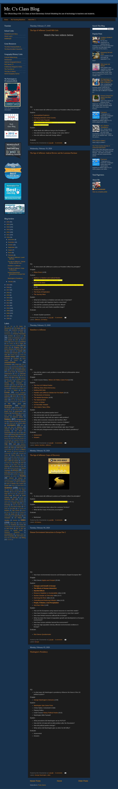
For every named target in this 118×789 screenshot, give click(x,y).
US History (44, 319)
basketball (23, 341)
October (10, 244)
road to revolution (21, 481)
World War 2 (15, 537)
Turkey (6, 514)
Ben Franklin (10, 343)
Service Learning (14, 489)
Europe (37, 642)
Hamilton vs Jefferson (38, 330)
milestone (9, 451)
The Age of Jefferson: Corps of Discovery (45, 455)
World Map (7, 537)
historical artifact (18, 417)
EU (22, 390)
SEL (5, 489)
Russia (6, 485)
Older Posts (83, 781)
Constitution (7, 364)
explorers (7, 396)
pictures (15, 470)
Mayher (12, 446)
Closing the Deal (39, 289)
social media (21, 493)
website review (18, 530)
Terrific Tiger (21, 504)
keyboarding (7, 432)
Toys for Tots (9, 512)
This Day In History (10, 71)
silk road (21, 491)
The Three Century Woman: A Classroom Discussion (101, 146)
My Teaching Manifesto (18, 19)
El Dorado (21, 384)
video (48, 775)
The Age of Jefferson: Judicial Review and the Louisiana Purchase (53, 153)
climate (22, 354)
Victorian (15, 520)
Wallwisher (23, 526)
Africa (21, 332)
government (18, 411)
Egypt (13, 384)
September (11, 247)
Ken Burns (18, 430)
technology (7, 504)
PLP (23, 470)
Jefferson (37, 319)
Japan (12, 427)
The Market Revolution (41, 397)
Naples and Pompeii (48, 580)
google (22, 409)
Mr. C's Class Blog (21, 8)
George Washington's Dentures (44, 700)
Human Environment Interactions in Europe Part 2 (48, 532)
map (6, 444)
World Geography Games (11, 73)
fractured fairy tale (14, 401)
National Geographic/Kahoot (12, 62)
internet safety (22, 423)
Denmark (23, 373)
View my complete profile (99, 192)
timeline (6, 510)
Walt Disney (9, 528)
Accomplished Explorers (41, 115)
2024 (8, 227)
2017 (8, 290)
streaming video (9, 499)
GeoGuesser (8, 59)
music (6, 459)
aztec (16, 340)
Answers (36, 437)
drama (13, 379)
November (11, 242)
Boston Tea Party (21, 349)
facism (14, 396)
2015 (8, 295)
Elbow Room (38, 272)
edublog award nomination (13, 383)
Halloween (19, 415)
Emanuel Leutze (15, 386)
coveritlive (21, 366)
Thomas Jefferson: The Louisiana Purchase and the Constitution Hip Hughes (58, 285)
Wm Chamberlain (99, 189)
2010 (8, 308)
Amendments (7, 333)
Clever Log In (8, 36)
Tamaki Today (16, 503)
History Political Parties (50, 712)
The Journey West (40, 294)
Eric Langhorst (20, 388)
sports (21, 497)
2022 (8, 232)
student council (14, 501)
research (20, 478)
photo (5, 468)
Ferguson (12, 398)
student (6, 501)
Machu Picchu (20, 442)
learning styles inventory (17, 434)
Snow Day (12, 493)
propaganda (7, 476)
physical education (14, 468)
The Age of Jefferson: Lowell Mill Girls (44, 30)
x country (9, 539)
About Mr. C (32, 19)
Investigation (11, 425)
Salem (13, 485)
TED (14, 504)
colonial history (9, 356)
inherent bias (12, 423)
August (10, 250)
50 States (19, 326)
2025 (8, 224)
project (22, 474)
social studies (8, 495)
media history (20, 447)
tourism (24, 510)
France (24, 401)
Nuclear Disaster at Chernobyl (43, 595)
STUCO (21, 499)
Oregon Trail (7, 464)
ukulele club (14, 514)
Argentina (18, 335)
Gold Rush (15, 409)
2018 (8, 287)
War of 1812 (19, 528)
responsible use (8, 480)
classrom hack (14, 354)
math (14, 444)
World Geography (9, 536)
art (25, 336)
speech (15, 497)
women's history (20, 534)
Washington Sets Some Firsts (43, 705)
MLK (14, 453)
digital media (14, 377)
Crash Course (15, 368)
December (11, 239)
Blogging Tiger (18, 347)
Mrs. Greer (21, 457)
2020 (8, 237)
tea (23, 502)
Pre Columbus (20, 472)
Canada (20, 351)
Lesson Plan (14, 436)
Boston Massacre (9, 349)
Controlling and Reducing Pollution (45, 600)
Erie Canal (7, 390)
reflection (11, 478)
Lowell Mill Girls (9, 442)
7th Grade (17, 328)
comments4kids (9, 362)
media (12, 447)
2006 (8, 318)
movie (6, 455)
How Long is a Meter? (98, 140)
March (10, 252)
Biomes (13, 345)
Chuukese (15, 352)
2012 (8, 303)
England (13, 388)
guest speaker (8, 415)
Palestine (6, 466)
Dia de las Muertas (12, 375)
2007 (8, 316)
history (7, 419)
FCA (20, 396)
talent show (7, 502)
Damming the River (40, 598)
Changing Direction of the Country (45, 118)
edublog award (19, 381)
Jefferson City (8, 429)
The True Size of (9, 69)
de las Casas (11, 371)
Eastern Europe (21, 379)
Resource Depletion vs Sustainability (45, 593)
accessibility (7, 332)
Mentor (17, 449)
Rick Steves (17, 480)
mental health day (8, 449)
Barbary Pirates (14, 341)
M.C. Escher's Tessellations (104, 126)
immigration (19, 419)
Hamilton (42, 445)
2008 (8, 313)
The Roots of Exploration (42, 292)
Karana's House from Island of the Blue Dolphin (106, 97)
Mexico (23, 449)
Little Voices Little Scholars (17, 438)
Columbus (16, 358)
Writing (23, 537)
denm (16, 373)
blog (18, 345)
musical (22, 459)
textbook (6, 506)
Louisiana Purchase (19, 440)
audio (24, 338)
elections (6, 386)
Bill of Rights (19, 343)
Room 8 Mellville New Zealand (15, 483)
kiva (20, 432)
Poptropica (103, 112)
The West (12, 508)
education (7, 384)
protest (15, 476)
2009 (8, 310)
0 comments (58, 143)
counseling (13, 366)
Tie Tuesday (21, 508)
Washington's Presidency (39, 652)
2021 (8, 234)
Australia (10, 340)
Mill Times (37, 125)
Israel (5, 427)
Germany (17, 407)
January (10, 281)
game (19, 403)
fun (9, 403)
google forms (8, 411)
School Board (20, 485)
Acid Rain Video (39, 605)
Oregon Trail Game (19, 464)
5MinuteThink (8, 328)
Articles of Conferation (14, 338)
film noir (13, 399)
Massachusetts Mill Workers (43, 122)
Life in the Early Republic (42, 120)
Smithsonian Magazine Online (13, 66)
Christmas (7, 352)
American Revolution (19, 334)
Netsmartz (23, 460)
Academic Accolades (17, 330)
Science (8, 487)
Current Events (21, 370)
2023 (8, 229)
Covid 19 (6, 368)
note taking (15, 462)
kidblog (15, 432)
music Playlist (14, 459)
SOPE (17, 495)
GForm (24, 407)
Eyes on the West (39, 282)
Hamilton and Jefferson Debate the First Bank (48, 392)
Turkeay (22, 512)
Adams (37, 445)
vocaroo (21, 524)
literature (6, 438)
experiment (21, 394)
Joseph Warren (19, 429)
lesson (6, 436)
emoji (7, 388)
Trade (16, 512)
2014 (8, 297)
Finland (19, 399)
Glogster (8, 409)
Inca (5, 421)
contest (17, 364)
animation (10, 336)
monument (21, 453)
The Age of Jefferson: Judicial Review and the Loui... (16, 262)
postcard (12, 472)
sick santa (14, 491)
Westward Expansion (12, 532)
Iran (22, 425)
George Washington (41, 775)
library (22, 436)
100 (11, 326)
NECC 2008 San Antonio (11, 460)
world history (20, 536)
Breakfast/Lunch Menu (11, 34)
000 (5, 326)
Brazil (13, 351)
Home (6, 19)
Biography (6, 345)
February (11, 255)
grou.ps (22, 413)
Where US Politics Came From (58, 380)
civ (20, 352)
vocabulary (13, 524)
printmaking (7, 474)
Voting (17, 526)
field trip (19, 398)
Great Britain (15, 413)
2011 (8, 305)
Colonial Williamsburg (10, 57)
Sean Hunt (21, 488)
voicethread (7, 526)
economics (9, 381)
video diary (13, 523)
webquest (6, 530)
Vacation (7, 520)
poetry (6, 472)
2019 (8, 285)
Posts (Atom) (42, 785)
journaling (7, 430)
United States (18, 516)
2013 (8, 300)
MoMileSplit (7, 38)
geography (8, 405)
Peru (22, 466)
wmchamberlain (8, 534)
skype (6, 493)
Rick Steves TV (8, 64)
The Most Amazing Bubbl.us (12, 47)
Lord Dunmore (8, 440)
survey (22, 501)
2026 (8, 222)
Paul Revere (15, 466)
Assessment (38, 435)
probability (15, 474)
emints (24, 386)
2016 (8, 292)
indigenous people (14, 421)
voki (13, 526)
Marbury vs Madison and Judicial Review (47, 278)
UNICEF (22, 514)
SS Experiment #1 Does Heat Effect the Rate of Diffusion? (106, 80)
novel (22, 462)
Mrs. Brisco (14, 457)
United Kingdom (8, 515)
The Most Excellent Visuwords (13, 49)
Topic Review (15, 510)
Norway (8, 462)
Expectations (13, 394)
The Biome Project (16, 506)
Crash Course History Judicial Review (46, 280)
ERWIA (16, 390)
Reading (23, 476)
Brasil (8, 351)
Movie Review (15, 455)
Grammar (6, 413)
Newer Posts (35, 781)
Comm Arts (18, 360)
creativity (12, 370)
